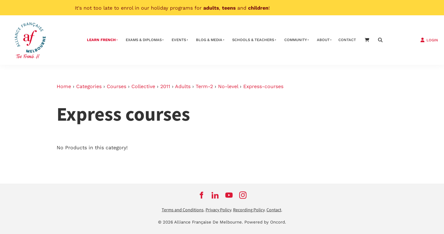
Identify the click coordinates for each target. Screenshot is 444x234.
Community (295, 40)
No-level (228, 86)
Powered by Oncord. (265, 222)
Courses (116, 86)
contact (347, 40)
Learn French (101, 40)
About (323, 40)
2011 (165, 86)
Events (179, 40)
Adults (183, 86)
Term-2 (204, 86)
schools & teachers (253, 40)
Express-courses (263, 86)
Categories (89, 86)
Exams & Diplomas (144, 40)
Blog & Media (209, 40)
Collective (143, 86)
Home (64, 86)
